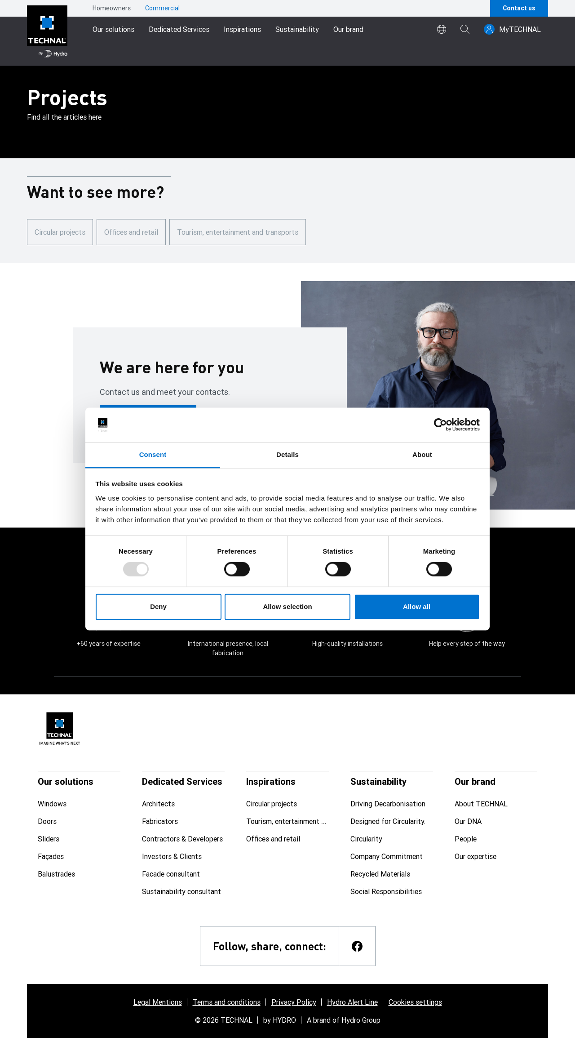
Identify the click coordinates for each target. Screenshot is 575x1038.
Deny (158, 606)
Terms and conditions (227, 1002)
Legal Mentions (157, 1002)
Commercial (162, 8)
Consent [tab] (153, 454)
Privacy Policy (293, 1002)
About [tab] (422, 454)
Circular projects (60, 232)
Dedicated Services (179, 29)
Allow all (416, 606)
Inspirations (242, 29)
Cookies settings (415, 1002)
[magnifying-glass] (465, 29)
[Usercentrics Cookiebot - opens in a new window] (440, 425)
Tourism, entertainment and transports (237, 232)
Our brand (348, 29)
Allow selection (287, 606)
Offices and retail (131, 232)
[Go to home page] (47, 33)
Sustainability (297, 29)
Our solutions (113, 29)
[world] (441, 29)
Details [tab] (287, 454)
